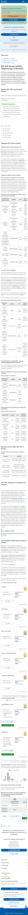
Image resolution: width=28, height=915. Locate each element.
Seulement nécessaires (14, 902)
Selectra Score (24, 696)
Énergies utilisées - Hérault (8, 62)
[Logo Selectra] (4, 1)
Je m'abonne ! (14, 888)
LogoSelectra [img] (7, 913)
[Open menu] (23, 1)
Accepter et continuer (14, 899)
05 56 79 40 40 (15, 816)
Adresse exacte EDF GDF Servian (10, 60)
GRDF (23, 506)
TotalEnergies (14, 498)
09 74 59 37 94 (7, 721)
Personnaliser (14, 906)
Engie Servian (12, 564)
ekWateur (20, 498)
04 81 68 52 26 (14, 34)
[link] (14, 45)
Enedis (15, 506)
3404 (8, 601)
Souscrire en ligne (7, 725)
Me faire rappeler (14, 19)
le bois (17, 552)
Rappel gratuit (14, 40)
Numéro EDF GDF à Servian (9, 58)
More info (14, 895)
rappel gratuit (14, 206)
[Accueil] (1, 825)
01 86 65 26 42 (14, 16)
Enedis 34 (22, 294)
